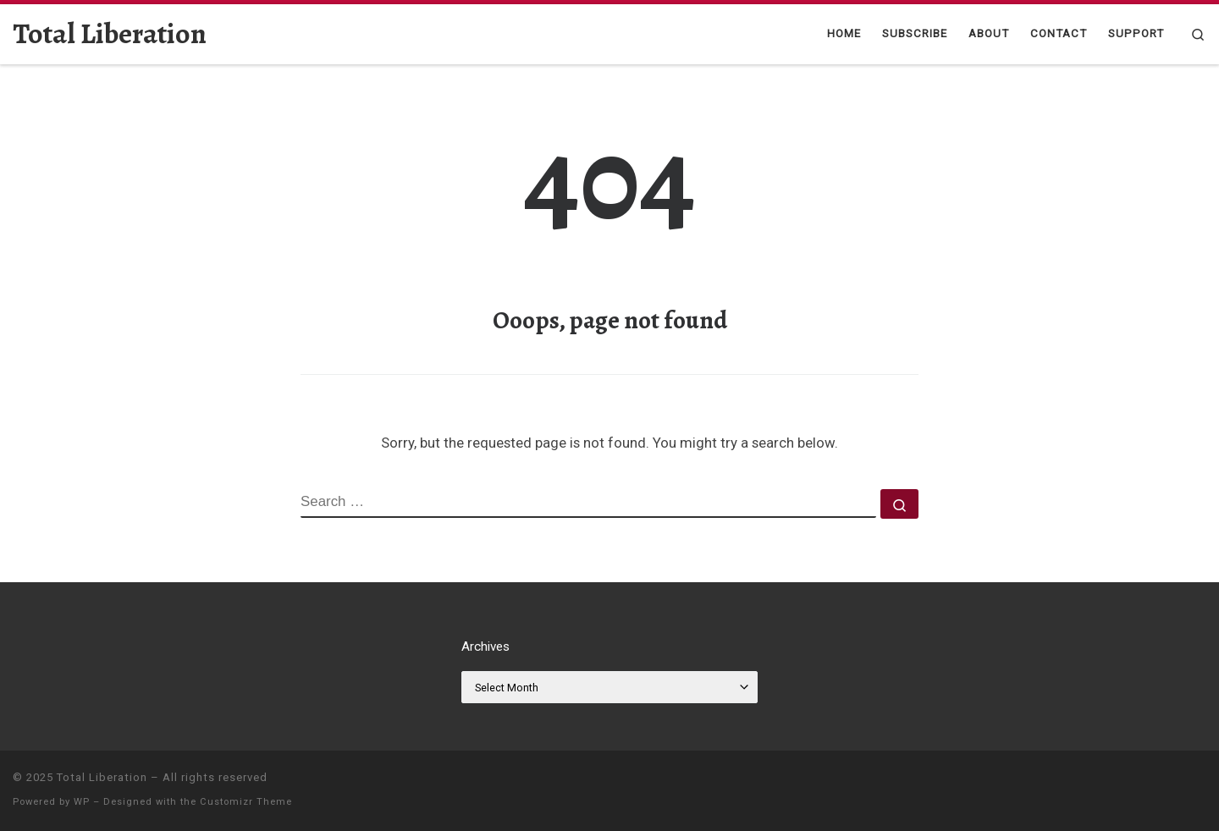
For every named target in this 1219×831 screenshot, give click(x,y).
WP (82, 801)
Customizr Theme (246, 801)
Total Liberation (102, 777)
